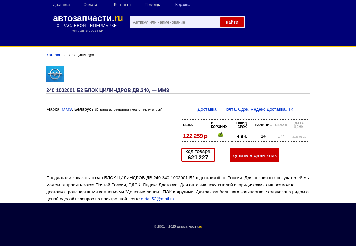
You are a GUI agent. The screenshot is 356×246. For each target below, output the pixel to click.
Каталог (53, 55)
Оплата (90, 4)
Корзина (182, 4)
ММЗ (67, 109)
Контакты (122, 4)
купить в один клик (254, 155)
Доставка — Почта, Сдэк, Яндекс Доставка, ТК (245, 109)
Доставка (61, 4)
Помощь (152, 4)
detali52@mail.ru (157, 198)
